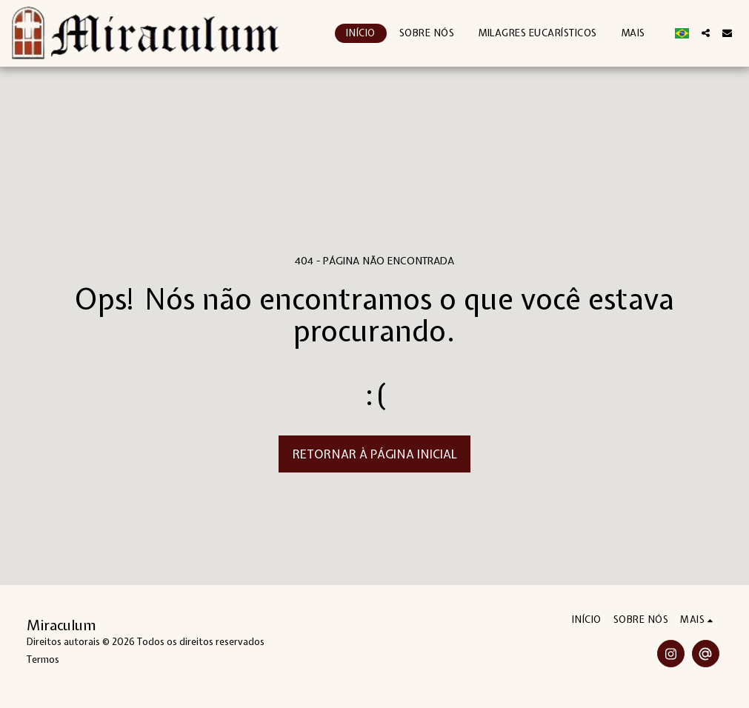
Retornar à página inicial (375, 454)
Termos (43, 659)
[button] (706, 33)
